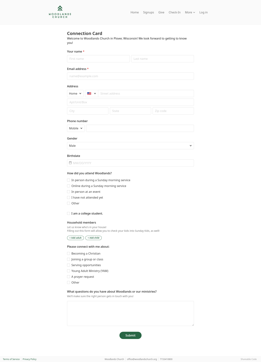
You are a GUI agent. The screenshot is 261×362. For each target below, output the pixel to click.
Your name (75, 51)
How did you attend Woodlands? (89, 173)
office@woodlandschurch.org (142, 359)
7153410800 (166, 359)
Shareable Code (249, 359)
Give (161, 12)
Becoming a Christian (85, 253)
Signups (148, 12)
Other (75, 203)
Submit (130, 335)
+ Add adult (75, 237)
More (190, 12)
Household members (81, 222)
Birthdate (73, 156)
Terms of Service (11, 359)
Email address (78, 69)
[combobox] (146, 93)
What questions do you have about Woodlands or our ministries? (112, 292)
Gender (72, 138)
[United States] (91, 93)
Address (72, 86)
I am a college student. (87, 213)
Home (134, 12)
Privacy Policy (29, 359)
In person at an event (85, 192)
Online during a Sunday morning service (98, 186)
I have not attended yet (87, 197)
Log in (203, 12)
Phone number (77, 121)
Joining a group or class (87, 259)
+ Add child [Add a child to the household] (93, 237)
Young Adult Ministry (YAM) (89, 271)
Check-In (175, 12)
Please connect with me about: (88, 247)
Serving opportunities (86, 265)
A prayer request (82, 276)
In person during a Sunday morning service (100, 180)
